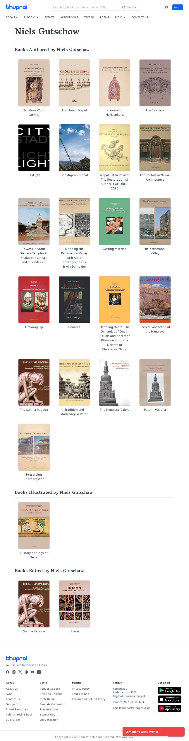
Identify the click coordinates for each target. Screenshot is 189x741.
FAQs (9, 694)
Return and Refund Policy (88, 699)
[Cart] (166, 7)
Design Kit (12, 704)
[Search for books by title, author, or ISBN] (94, 7)
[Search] (129, 7)
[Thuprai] (16, 7)
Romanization (49, 709)
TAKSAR (89, 17)
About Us (12, 688)
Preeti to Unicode (51, 694)
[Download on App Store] (170, 699)
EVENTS (49, 17)
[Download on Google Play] (170, 690)
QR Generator (49, 719)
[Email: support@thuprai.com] (132, 708)
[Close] (180, 732)
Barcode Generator (52, 704)
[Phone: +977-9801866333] (132, 702)
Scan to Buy (47, 714)
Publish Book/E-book (19, 714)
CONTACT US (140, 17)
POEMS (104, 17)
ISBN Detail (47, 699)
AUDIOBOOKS (69, 17)
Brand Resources (17, 709)
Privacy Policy (81, 688)
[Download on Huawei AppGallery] (170, 708)
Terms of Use (80, 694)
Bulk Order (13, 719)
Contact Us (13, 699)
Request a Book (50, 688)
